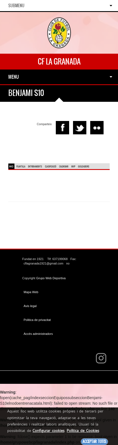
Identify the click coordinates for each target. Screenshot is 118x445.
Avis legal (30, 306)
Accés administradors (38, 333)
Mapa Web (31, 292)
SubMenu (16, 6)
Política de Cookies (83, 430)
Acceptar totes (94, 441)
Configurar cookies (48, 430)
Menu (13, 76)
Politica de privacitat (37, 320)
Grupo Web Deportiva (51, 278)
